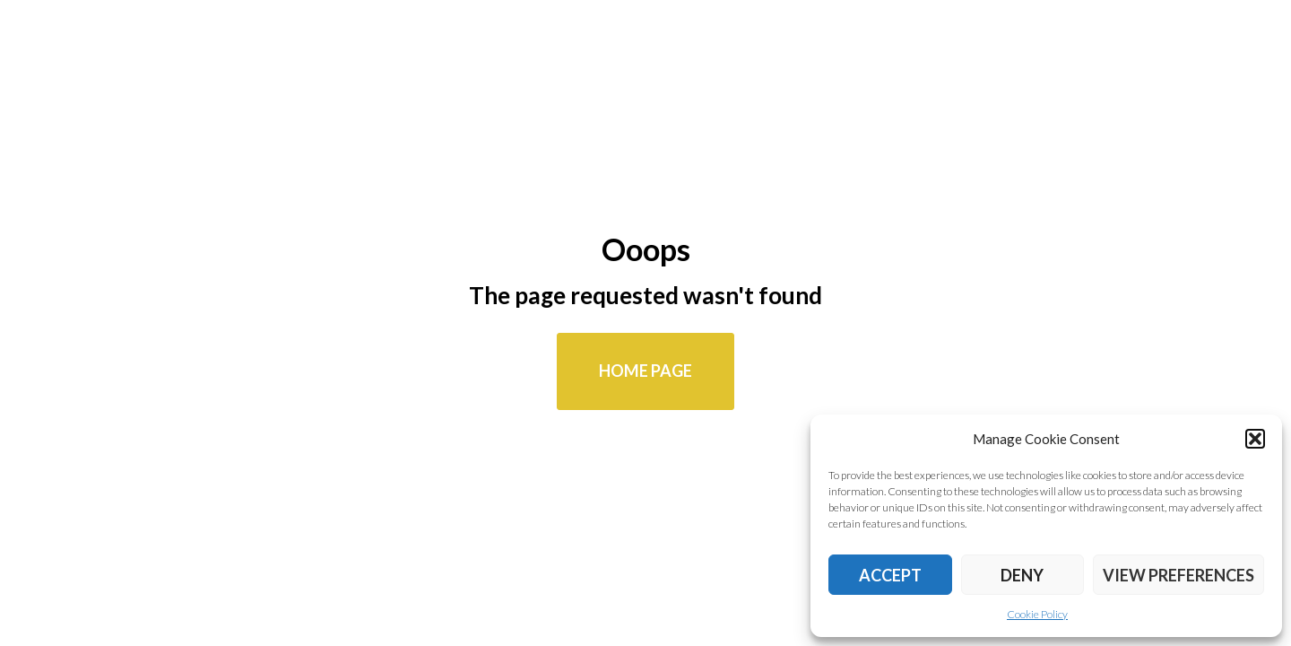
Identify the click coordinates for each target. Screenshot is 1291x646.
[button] (1255, 439)
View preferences (1178, 575)
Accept (890, 575)
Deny (1022, 575)
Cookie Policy (1037, 614)
